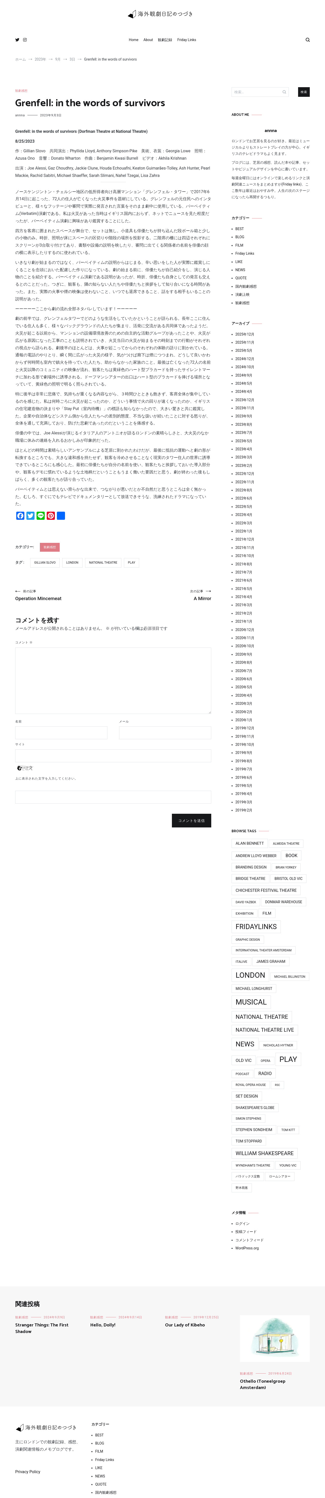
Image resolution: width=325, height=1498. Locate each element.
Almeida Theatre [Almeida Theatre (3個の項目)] (286, 843)
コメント (24, 642)
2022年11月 (244, 482)
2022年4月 (243, 515)
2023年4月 (243, 449)
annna (20, 115)
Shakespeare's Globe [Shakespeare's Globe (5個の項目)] (255, 1108)
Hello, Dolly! (102, 1325)
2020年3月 (243, 703)
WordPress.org (247, 1248)
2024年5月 (243, 383)
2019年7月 (243, 769)
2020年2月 (243, 712)
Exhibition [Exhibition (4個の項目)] (244, 913)
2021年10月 (244, 556)
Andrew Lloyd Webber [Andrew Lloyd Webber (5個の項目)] (256, 856)
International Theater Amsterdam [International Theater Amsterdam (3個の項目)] (263, 950)
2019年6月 (243, 777)
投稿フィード (246, 1232)
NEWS (240, 270)
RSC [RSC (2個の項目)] (277, 1085)
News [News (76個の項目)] (245, 1044)
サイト (20, 744)
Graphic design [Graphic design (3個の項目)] (248, 939)
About (148, 40)
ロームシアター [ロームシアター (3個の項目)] (279, 1176)
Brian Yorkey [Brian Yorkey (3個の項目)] (286, 867)
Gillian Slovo (45, 562)
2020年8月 (243, 662)
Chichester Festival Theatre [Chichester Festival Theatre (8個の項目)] (266, 890)
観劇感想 (21, 91)
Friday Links (186, 40)
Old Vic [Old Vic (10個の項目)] (244, 1060)
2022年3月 (243, 523)
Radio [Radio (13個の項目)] (265, 1073)
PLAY (131, 562)
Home (133, 40)
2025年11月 (244, 342)
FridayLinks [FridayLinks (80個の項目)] (256, 927)
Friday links (291, 184)
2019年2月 (243, 810)
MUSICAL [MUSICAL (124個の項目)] (251, 1002)
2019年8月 (243, 761)
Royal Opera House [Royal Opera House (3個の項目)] (251, 1085)
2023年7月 (243, 433)
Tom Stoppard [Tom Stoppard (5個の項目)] (249, 1141)
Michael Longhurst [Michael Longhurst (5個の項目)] (254, 989)
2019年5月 (243, 786)
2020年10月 (244, 646)
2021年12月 (244, 539)
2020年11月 (244, 638)
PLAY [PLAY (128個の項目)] (288, 1059)
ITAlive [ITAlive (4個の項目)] (241, 962)
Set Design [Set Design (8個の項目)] (247, 1096)
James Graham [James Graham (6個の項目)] (270, 961)
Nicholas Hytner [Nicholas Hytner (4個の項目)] (278, 1045)
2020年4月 (243, 695)
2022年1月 (243, 531)
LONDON (72, 562)
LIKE (238, 262)
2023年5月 (243, 441)
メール (124, 722)
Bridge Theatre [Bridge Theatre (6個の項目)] (250, 878)
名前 (18, 722)
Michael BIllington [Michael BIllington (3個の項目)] (289, 976)
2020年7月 (243, 671)
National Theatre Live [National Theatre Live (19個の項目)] (265, 1030)
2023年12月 (244, 400)
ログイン (242, 1224)
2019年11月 (244, 736)
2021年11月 (244, 548)
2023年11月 (244, 408)
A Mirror (162, 595)
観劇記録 (165, 40)
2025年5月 (243, 350)
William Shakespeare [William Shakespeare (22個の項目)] (265, 1153)
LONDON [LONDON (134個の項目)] (250, 975)
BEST (239, 229)
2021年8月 (243, 564)
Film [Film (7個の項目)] (267, 913)
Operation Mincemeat (64, 595)
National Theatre (103, 562)
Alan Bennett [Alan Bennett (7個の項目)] (250, 843)
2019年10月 (244, 745)
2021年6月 (243, 580)
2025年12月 (244, 334)
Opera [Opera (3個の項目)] (265, 1061)
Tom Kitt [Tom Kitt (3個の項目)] (288, 1130)
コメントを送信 (191, 821)
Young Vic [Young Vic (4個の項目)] (287, 1165)
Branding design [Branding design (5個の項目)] (251, 867)
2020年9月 (243, 654)
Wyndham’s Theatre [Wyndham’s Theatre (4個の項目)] (253, 1165)
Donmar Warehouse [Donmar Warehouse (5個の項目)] (283, 902)
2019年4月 (243, 794)
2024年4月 (243, 392)
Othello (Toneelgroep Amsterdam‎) (262, 1385)
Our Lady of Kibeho (185, 1325)
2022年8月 (243, 490)
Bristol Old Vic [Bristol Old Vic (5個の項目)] (288, 879)
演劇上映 (242, 294)
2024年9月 (243, 375)
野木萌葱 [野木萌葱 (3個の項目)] (242, 1188)
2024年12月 (244, 359)
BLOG (239, 237)
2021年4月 (243, 597)
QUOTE (241, 278)
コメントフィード (249, 1240)
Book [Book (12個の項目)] (292, 855)
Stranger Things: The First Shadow (42, 1328)
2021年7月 (243, 572)
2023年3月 (243, 457)
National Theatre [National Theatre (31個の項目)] (262, 1016)
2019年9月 (243, 753)
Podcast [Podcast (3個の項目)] (242, 1074)
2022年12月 (244, 474)
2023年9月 (243, 416)
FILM (239, 245)
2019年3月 (243, 802)
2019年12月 (244, 728)
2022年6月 (243, 498)
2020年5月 (243, 687)
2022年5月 (243, 507)
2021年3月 (243, 605)
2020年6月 (243, 679)
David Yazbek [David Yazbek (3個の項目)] (246, 902)
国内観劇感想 (246, 286)
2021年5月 (243, 589)
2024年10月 (244, 367)
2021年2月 (243, 613)
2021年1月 (243, 621)
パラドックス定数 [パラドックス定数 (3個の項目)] (248, 1176)
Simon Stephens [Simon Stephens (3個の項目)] (248, 1118)
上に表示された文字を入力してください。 (46, 779)
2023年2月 (243, 466)
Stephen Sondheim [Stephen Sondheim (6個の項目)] (254, 1129)
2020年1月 (243, 720)
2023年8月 (243, 424)
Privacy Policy (27, 1471)
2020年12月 (244, 630)
